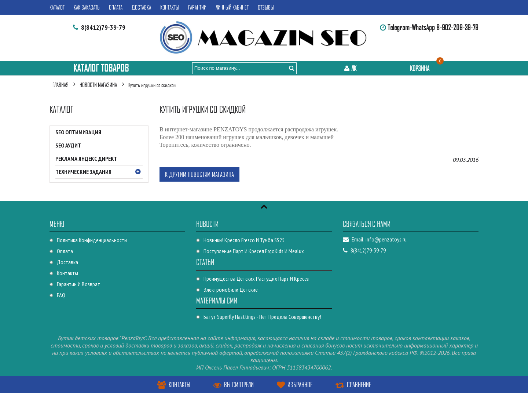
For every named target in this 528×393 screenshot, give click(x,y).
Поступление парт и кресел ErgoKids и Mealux (253, 251)
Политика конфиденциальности (92, 240)
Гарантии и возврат (78, 284)
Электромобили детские (230, 289)
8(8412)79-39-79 (103, 27)
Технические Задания (99, 172)
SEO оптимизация (78, 132)
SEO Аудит (68, 145)
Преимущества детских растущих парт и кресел (256, 278)
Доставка (141, 7)
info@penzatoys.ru (386, 239)
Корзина (425, 68)
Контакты (169, 7)
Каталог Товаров (101, 68)
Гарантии (197, 7)
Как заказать (87, 7)
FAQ (61, 295)
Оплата (115, 7)
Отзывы (266, 7)
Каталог (57, 7)
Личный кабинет (232, 7)
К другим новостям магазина (199, 174)
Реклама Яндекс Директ (86, 158)
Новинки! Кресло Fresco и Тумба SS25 (244, 240)
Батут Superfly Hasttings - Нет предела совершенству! (262, 316)
